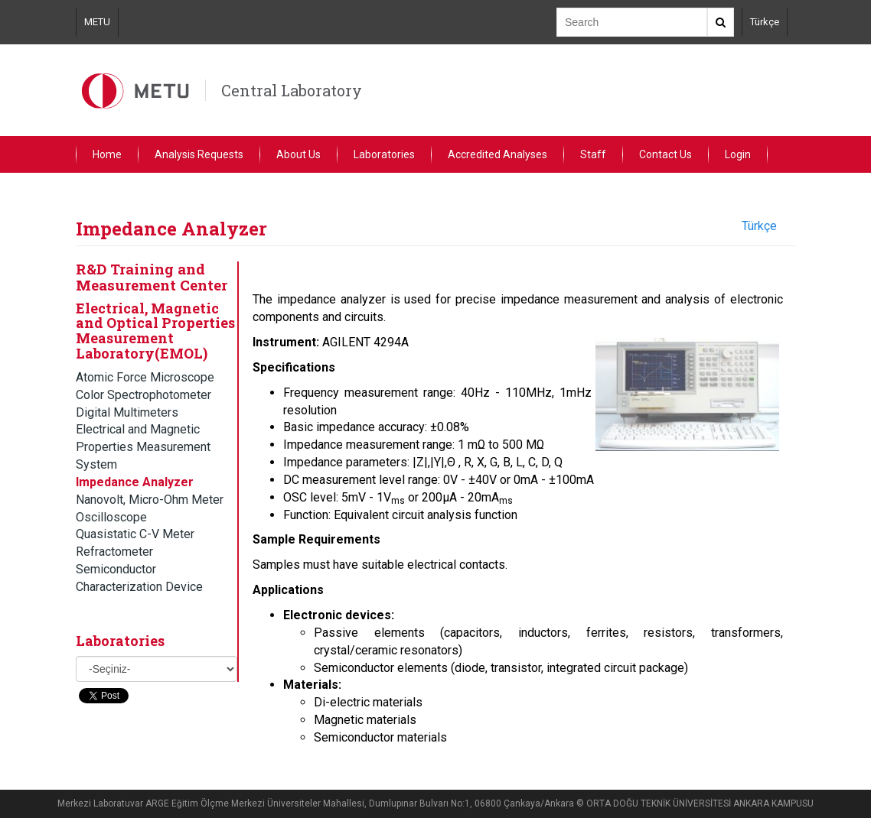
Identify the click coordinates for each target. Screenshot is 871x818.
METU (97, 22)
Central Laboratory (291, 90)
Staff (593, 154)
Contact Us (665, 154)
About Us (298, 154)
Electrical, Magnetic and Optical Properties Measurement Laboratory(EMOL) (155, 330)
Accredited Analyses (497, 154)
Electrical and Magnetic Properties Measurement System (143, 447)
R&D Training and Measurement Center (151, 276)
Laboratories (384, 154)
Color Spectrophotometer (143, 395)
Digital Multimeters (127, 412)
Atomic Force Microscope (145, 377)
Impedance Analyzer (135, 482)
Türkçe (764, 22)
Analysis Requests (199, 154)
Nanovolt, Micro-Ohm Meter (149, 499)
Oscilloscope (111, 517)
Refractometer (114, 551)
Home (107, 154)
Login (738, 154)
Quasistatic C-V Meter (135, 534)
